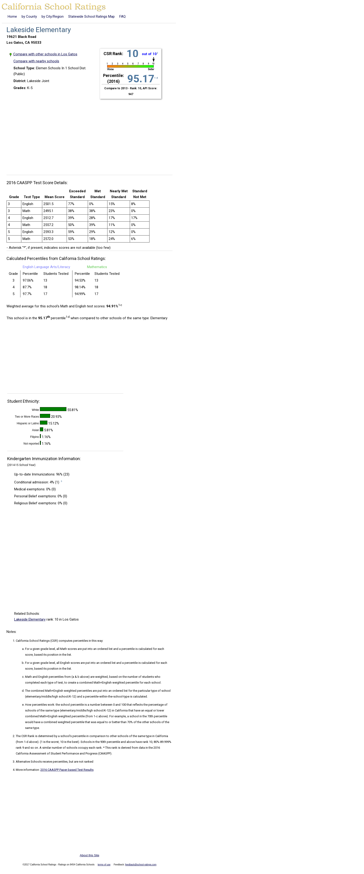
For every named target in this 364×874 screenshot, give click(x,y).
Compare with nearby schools (36, 61)
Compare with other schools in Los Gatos (45, 54)
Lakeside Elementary (30, 619)
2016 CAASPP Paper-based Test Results (67, 769)
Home (12, 16)
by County (29, 16)
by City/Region (53, 16)
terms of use (104, 864)
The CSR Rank (25, 736)
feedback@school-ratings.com (140, 864)
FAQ (122, 16)
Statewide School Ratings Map (91, 16)
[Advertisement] (91, 134)
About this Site (89, 855)
